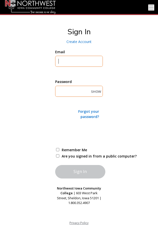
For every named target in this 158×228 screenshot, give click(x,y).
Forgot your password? (88, 114)
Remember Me (74, 150)
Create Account (79, 41)
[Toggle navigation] (151, 8)
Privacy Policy (79, 223)
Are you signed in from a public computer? (85, 156)
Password (63, 81)
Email (60, 52)
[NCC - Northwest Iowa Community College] (28, 7)
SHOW (96, 91)
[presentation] (93, 132)
